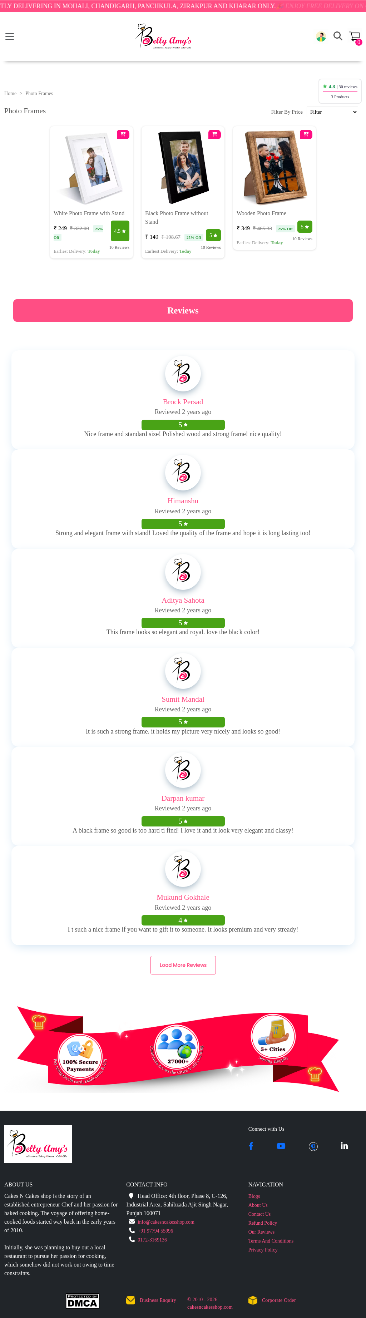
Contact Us (259, 1214)
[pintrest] (313, 1146)
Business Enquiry (158, 1300)
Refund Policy (262, 1223)
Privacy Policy (263, 1250)
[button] (320, 36)
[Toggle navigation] (9, 36)
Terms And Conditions (271, 1241)
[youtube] (281, 1146)
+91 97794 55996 (155, 1231)
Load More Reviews (183, 965)
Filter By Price (287, 112)
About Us (258, 1205)
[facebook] (250, 1146)
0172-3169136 (152, 1240)
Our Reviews (261, 1232)
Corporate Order (279, 1300)
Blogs (254, 1196)
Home (10, 93)
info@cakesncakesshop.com (166, 1222)
